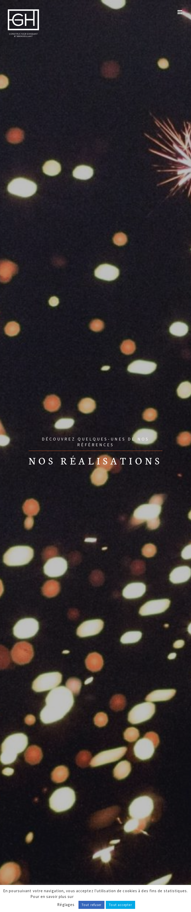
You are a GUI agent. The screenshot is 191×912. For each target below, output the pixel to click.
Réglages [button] (66, 904)
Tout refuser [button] (91, 905)
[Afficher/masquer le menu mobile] (180, 12)
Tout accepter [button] (120, 905)
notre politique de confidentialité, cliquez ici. (118, 896)
